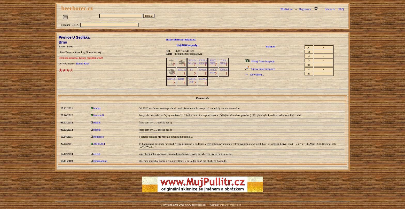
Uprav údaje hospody (263, 69)
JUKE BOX (213, 71)
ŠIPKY (171, 79)
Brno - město (72, 52)
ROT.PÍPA (212, 62)
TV (191, 69)
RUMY (203, 79)
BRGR (182, 69)
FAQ (341, 9)
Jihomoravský (94, 52)
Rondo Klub (82, 63)
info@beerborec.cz (230, 204)
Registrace (305, 9)
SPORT (203, 69)
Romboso (98, 136)
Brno (63, 42)
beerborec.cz (77, 8)
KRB (181, 79)
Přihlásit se (287, 9)
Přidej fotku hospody (263, 61)
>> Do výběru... (254, 74)
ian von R (98, 115)
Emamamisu (100, 161)
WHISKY (192, 80)
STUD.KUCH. (192, 62)
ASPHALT (99, 144)
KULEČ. (225, 69)
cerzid (96, 154)
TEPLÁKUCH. (203, 62)
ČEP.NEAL (223, 62)
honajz (96, 108)
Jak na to (330, 9)
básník (96, 122)
